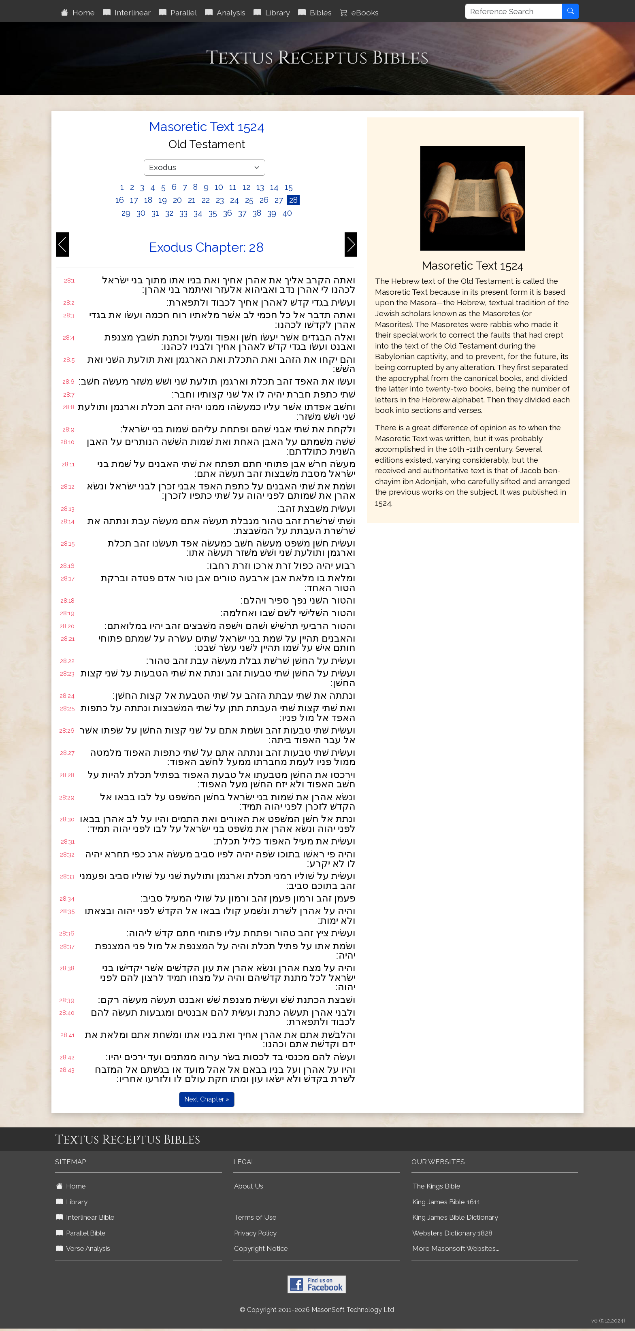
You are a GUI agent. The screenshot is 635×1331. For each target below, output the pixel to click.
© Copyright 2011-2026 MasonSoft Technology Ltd (317, 1310)
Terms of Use (255, 1217)
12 (246, 187)
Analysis (225, 12)
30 (140, 213)
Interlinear (127, 12)
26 (264, 200)
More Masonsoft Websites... (455, 1248)
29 (125, 213)
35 (213, 213)
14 (274, 187)
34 (198, 213)
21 (192, 200)
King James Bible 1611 (446, 1202)
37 (242, 213)
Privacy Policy (255, 1233)
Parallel (178, 12)
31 (155, 213)
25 (249, 200)
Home (78, 12)
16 (119, 200)
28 (293, 200)
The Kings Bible (436, 1186)
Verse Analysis (83, 1248)
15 (289, 187)
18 (148, 200)
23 (220, 200)
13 (260, 187)
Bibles (315, 12)
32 (169, 213)
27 (279, 200)
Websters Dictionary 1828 (452, 1233)
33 (183, 213)
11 (233, 187)
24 (234, 200)
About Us (248, 1186)
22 (206, 200)
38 (257, 213)
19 (162, 200)
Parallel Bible (81, 1233)
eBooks (359, 12)
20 (177, 200)
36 (227, 213)
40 (287, 213)
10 (219, 187)
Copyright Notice (261, 1248)
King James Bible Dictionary (455, 1217)
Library (272, 12)
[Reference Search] (514, 11)
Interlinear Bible (85, 1217)
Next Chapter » (206, 1099)
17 (134, 200)
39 (271, 213)
